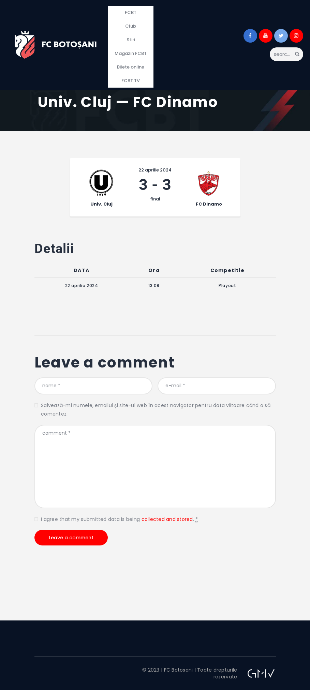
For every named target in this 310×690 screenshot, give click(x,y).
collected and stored (167, 519)
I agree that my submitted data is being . (119, 519)
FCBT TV (130, 80)
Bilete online (130, 67)
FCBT (130, 12)
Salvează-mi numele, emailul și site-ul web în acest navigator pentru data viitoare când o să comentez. (155, 409)
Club (130, 26)
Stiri (131, 39)
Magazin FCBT (131, 53)
